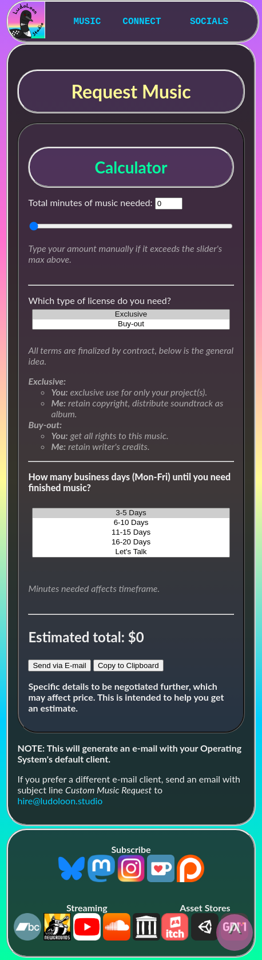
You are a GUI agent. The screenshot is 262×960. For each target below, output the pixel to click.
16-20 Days (131, 542)
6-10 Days (131, 523)
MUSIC (87, 21)
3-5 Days (131, 513)
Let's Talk (131, 552)
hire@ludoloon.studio (59, 800)
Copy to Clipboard (128, 665)
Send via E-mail (59, 665)
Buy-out (131, 324)
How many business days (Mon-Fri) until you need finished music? (129, 482)
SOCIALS (209, 21)
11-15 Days (131, 533)
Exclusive (131, 314)
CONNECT (141, 21)
